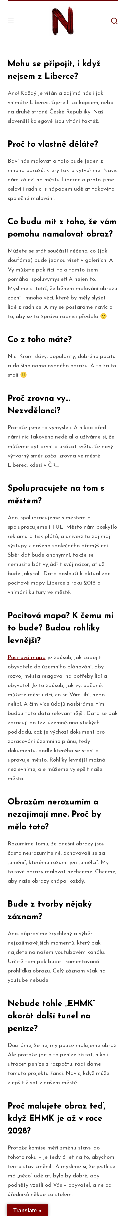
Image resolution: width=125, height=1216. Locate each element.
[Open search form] (114, 21)
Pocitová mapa (27, 657)
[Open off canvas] (11, 21)
